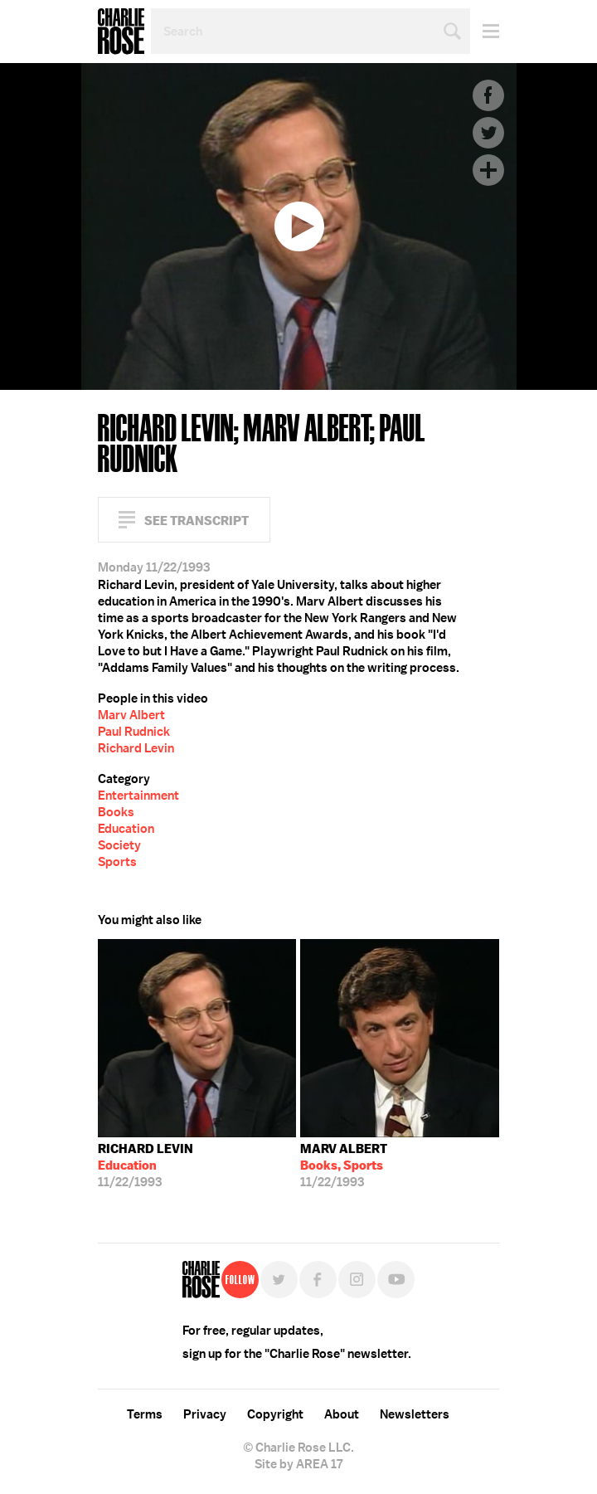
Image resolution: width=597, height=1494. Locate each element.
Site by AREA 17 (298, 1464)
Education (126, 828)
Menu (484, 31)
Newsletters (414, 1414)
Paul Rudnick (134, 731)
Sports (117, 862)
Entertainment (138, 795)
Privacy (204, 1414)
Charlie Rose (121, 31)
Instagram (357, 1279)
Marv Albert (131, 715)
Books (116, 812)
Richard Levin (136, 748)
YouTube (396, 1279)
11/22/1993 (145, 1165)
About (341, 1414)
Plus (488, 170)
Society (119, 845)
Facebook (488, 95)
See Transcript (196, 520)
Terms (145, 1414)
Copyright (275, 1414)
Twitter (488, 132)
